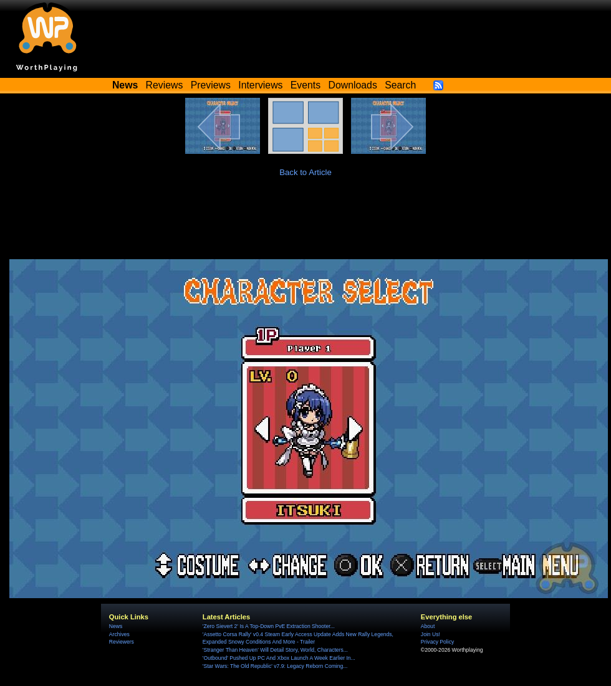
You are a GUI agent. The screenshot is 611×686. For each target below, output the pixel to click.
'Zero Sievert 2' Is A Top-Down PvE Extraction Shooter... (269, 626)
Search (400, 85)
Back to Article (305, 172)
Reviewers (121, 642)
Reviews (164, 85)
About (428, 626)
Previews (211, 85)
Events (305, 85)
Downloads (353, 85)
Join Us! (430, 634)
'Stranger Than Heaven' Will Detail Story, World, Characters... (275, 650)
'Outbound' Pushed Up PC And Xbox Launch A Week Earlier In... (279, 658)
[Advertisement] (305, 225)
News (115, 626)
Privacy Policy (437, 642)
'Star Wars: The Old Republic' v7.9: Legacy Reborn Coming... (275, 666)
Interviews (260, 85)
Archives (119, 634)
